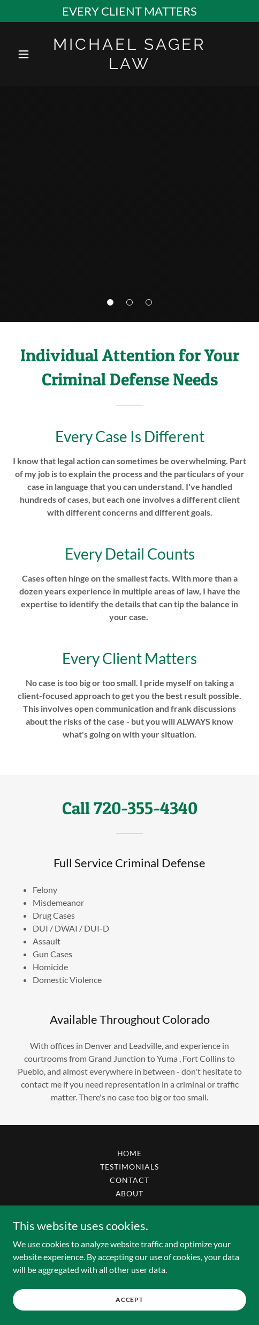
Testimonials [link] (129, 1166)
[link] (129, 66)
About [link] (130, 1193)
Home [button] (129, 1153)
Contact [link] (129, 1180)
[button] (110, 302)
